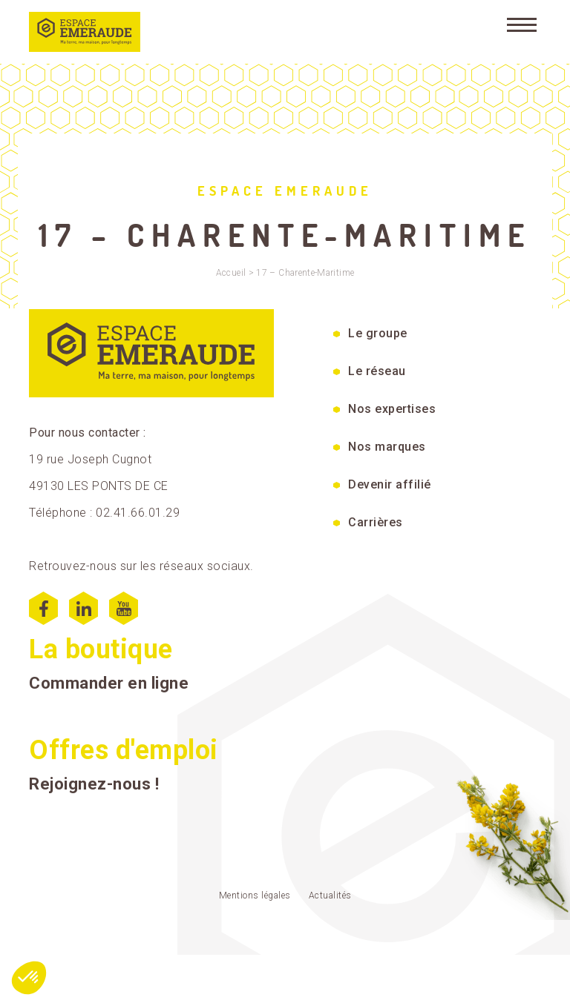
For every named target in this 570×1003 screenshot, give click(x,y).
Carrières (375, 522)
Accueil (231, 273)
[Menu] (521, 24)
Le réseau (377, 371)
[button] (29, 978)
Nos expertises (392, 409)
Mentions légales (255, 895)
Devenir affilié (389, 484)
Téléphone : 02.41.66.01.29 (104, 513)
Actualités (330, 895)
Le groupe (377, 333)
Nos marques (387, 447)
